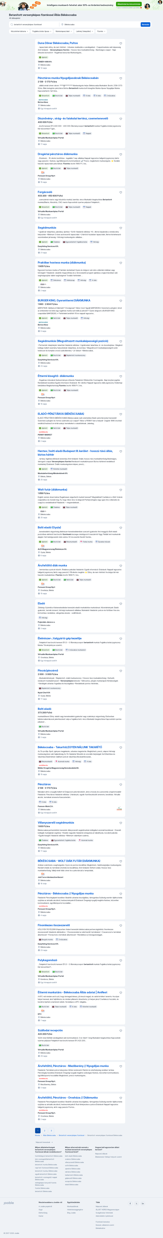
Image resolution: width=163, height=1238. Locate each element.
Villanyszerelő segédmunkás (56, 822)
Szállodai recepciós (50, 1030)
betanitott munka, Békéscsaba (46, 1171)
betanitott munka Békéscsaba (46, 1165)
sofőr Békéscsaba (71, 1165)
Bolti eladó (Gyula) (49, 527)
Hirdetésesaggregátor (75, 1210)
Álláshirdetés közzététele (128, 4)
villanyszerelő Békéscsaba (74, 1162)
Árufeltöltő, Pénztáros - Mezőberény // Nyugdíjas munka (73, 1066)
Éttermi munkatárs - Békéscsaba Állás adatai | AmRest (72, 992)
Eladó (41, 603)
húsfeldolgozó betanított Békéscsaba (48, 1156)
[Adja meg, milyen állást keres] (34, 24)
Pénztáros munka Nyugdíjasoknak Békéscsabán (68, 78)
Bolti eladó (44, 709)
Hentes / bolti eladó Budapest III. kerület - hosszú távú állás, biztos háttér (75, 452)
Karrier (41, 1216)
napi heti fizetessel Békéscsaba (46, 1168)
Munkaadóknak (72, 1206)
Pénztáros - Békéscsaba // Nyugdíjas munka (66, 893)
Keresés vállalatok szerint (105, 1225)
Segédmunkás (47, 227)
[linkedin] (143, 1203)
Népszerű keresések (44, 1142)
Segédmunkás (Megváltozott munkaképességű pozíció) (73, 341)
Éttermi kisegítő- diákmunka (56, 376)
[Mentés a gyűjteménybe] (120, 43)
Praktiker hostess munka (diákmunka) (62, 262)
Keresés (145, 24)
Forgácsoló (45, 192)
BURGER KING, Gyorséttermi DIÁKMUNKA (64, 300)
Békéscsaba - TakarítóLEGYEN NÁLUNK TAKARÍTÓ (70, 747)
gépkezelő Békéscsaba (73, 1178)
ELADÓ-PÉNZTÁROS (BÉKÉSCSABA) (61, 413)
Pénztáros (44, 784)
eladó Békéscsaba (71, 1185)
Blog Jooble (71, 1213)
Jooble (16, 1233)
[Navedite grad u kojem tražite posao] (84, 24)
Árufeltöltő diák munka (52, 565)
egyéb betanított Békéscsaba (45, 1174)
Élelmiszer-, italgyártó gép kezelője (60, 638)
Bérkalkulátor (100, 1228)
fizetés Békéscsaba (42, 1188)
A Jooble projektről (45, 1206)
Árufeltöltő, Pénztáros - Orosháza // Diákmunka (68, 1097)
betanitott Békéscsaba (43, 1191)
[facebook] (130, 1203)
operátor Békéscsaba (72, 1169)
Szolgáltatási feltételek (104, 1213)
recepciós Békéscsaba (73, 1181)
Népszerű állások (101, 1154)
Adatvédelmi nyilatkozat (104, 1216)
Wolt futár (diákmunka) (52, 489)
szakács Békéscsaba (72, 1159)
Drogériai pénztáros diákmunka (58, 154)
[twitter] (136, 1203)
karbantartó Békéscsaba (74, 1175)
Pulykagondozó (47, 960)
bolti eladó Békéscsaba (73, 1156)
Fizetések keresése (103, 1222)
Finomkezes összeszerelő (54, 925)
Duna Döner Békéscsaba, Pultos (58, 43)
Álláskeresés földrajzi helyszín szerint (108, 1157)
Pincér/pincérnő (48, 670)
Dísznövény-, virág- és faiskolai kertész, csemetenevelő (73, 118)
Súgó (40, 1210)
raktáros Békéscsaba (72, 1172)
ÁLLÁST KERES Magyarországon (107, 1210)
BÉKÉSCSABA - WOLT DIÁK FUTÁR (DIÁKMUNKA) (69, 861)
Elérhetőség (43, 1213)
